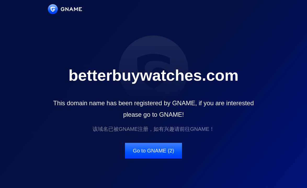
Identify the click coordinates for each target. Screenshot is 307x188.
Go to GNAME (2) (153, 151)
